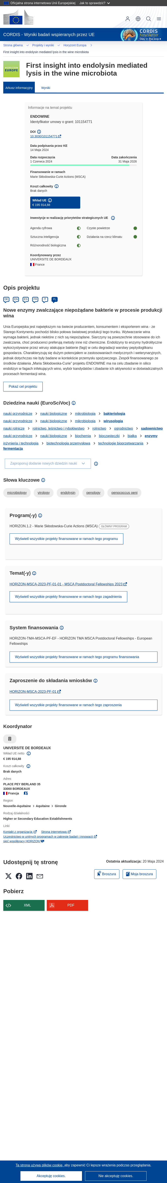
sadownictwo (152, 423)
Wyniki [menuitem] (45, 82)
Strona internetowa (56, 826)
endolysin (68, 487)
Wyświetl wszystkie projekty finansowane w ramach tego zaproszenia (68, 699)
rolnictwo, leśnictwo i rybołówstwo (58, 423)
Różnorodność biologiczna (55, 240)
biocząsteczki (109, 430)
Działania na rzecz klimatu (112, 231)
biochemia (83, 430)
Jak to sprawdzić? (94, 3)
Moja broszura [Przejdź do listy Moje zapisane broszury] (139, 868)
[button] (138, 19)
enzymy (151, 430)
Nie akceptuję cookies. (116, 1176)
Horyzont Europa (33, 46)
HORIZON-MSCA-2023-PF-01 (33, 686)
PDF (70, 899)
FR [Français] (35, 293)
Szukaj (148, 18)
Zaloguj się (127, 18)
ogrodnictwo (123, 423)
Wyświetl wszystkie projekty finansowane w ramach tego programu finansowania (77, 651)
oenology (93, 487)
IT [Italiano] (45, 293)
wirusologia (113, 415)
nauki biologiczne (53, 408)
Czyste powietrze (112, 222)
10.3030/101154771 (43, 130)
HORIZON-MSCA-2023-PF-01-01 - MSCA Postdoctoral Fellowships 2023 (67, 578)
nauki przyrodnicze (17, 408)
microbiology (17, 487)
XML (27, 899)
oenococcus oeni (124, 487)
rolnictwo (99, 423)
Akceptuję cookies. (51, 1176)
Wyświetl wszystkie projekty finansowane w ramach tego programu (66, 533)
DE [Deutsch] (6, 293)
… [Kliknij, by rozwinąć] (11, 46)
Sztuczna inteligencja (55, 231)
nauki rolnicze (14, 423)
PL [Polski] (54, 293)
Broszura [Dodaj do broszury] (107, 867)
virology (44, 487)
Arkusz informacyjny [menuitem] (19, 82)
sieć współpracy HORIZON (23, 835)
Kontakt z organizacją (20, 826)
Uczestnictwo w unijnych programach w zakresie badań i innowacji (50, 831)
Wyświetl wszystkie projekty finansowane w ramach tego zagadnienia (68, 591)
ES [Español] (25, 293)
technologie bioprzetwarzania (120, 437)
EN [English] (16, 293)
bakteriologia (114, 408)
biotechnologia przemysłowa (68, 437)
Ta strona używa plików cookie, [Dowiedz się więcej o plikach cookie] (40, 1165)
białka (132, 430)
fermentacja (13, 443)
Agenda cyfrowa (55, 222)
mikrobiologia (85, 408)
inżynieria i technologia (20, 437)
